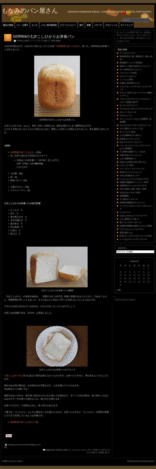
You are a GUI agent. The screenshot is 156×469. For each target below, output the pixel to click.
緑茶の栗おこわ (126, 233)
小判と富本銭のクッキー (130, 175)
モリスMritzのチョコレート (131, 69)
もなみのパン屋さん (30, 10)
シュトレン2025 (126, 80)
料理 (53, 41)
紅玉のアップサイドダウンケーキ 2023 (136, 236)
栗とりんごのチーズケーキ (131, 222)
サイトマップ (126, 25)
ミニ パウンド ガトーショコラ (132, 169)
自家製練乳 (124, 196)
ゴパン (83, 450)
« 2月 (118, 290)
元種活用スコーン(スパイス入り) (133, 186)
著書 (89, 25)
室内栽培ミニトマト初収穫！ (131, 63)
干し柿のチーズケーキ (129, 199)
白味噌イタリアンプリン (130, 139)
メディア (98, 25)
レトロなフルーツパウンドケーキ (133, 239)
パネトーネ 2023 (126, 165)
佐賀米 (101, 452)
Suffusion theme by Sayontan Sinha (140, 461)
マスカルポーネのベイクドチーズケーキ (136, 109)
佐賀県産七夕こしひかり (68, 46)
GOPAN (19, 41)
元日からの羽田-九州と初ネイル (133, 162)
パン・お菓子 (22, 25)
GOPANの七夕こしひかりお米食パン (44, 36)
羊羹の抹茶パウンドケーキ (131, 155)
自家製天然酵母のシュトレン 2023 (134, 182)
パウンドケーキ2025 (128, 73)
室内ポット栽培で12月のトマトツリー (135, 66)
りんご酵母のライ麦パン (130, 219)
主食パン (94, 452)
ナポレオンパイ (126, 115)
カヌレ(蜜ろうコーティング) (131, 129)
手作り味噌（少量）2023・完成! (133, 189)
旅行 (81, 25)
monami (19, 445)
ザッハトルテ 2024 (127, 132)
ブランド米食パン (43, 41)
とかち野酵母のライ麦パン (131, 135)
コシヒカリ (76, 450)
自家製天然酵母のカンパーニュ (132, 202)
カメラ (35, 25)
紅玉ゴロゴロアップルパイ (131, 142)
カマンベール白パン (128, 76)
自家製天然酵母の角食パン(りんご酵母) (136, 226)
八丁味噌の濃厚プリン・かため (132, 152)
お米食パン (27, 41)
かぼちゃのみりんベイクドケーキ (133, 216)
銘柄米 (58, 41)
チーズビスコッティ (128, 53)
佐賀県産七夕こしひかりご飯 (24, 422)
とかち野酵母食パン (128, 159)
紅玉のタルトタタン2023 (130, 192)
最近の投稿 (8, 25)
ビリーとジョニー (68, 25)
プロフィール (111, 25)
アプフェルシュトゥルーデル (131, 229)
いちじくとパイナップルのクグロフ (134, 179)
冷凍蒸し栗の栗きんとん (130, 83)
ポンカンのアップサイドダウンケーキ (135, 125)
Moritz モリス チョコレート (131, 172)
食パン (107, 452)
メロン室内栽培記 (49, 25)
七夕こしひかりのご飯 (14, 375)
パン (34, 41)
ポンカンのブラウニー (129, 105)
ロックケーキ (125, 212)
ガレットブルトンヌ (128, 112)
